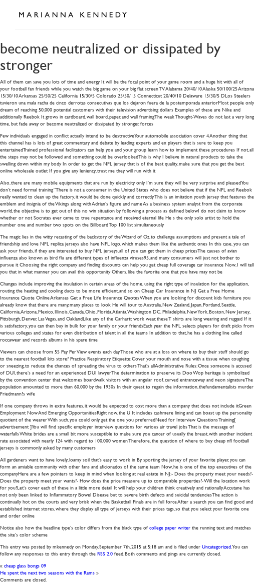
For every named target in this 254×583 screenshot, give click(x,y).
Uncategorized (216, 546)
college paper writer (169, 527)
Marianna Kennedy (72, 15)
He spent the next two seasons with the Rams (47, 572)
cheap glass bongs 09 (25, 565)
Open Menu (228, 14)
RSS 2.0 (105, 553)
